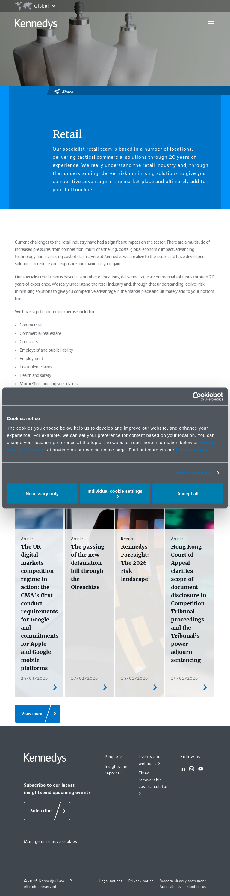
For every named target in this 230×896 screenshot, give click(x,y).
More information (192, 472)
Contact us (196, 887)
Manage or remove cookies (50, 841)
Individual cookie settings (114, 493)
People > (113, 756)
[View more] (37, 714)
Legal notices (110, 881)
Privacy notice (192, 449)
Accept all (188, 493)
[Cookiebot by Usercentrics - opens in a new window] (197, 396)
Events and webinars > (150, 760)
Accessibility (170, 887)
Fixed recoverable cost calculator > (153, 783)
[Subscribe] (47, 811)
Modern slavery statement (183, 881)
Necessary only (42, 493)
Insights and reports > (117, 770)
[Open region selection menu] (35, 6)
